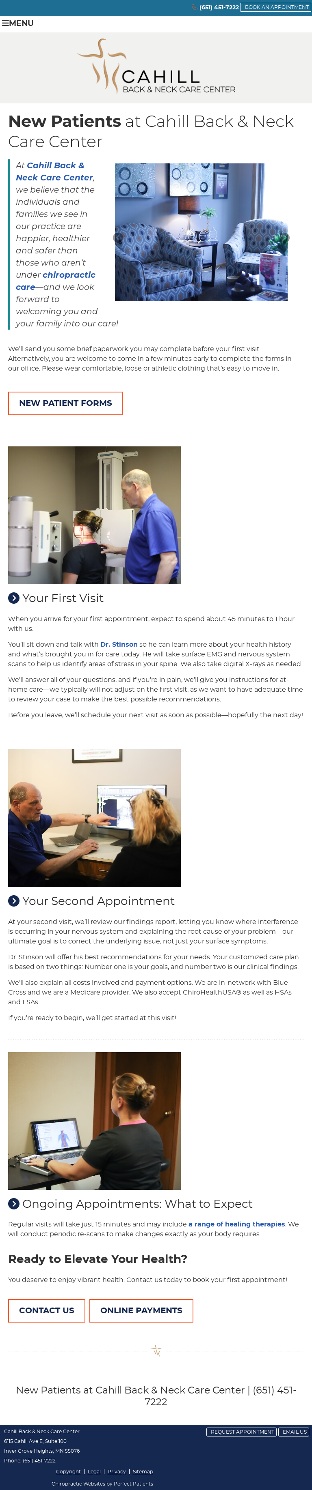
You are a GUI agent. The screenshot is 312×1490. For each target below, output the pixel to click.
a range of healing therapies (236, 1224)
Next (284, 238)
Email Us (295, 1432)
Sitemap (143, 1471)
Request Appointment (242, 1432)
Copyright (68, 1471)
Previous (119, 238)
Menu (18, 23)
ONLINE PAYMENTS (141, 1311)
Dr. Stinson (119, 644)
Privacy (117, 1471)
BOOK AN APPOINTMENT (277, 7)
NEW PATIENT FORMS (65, 403)
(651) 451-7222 (219, 8)
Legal (94, 1471)
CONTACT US (46, 1311)
